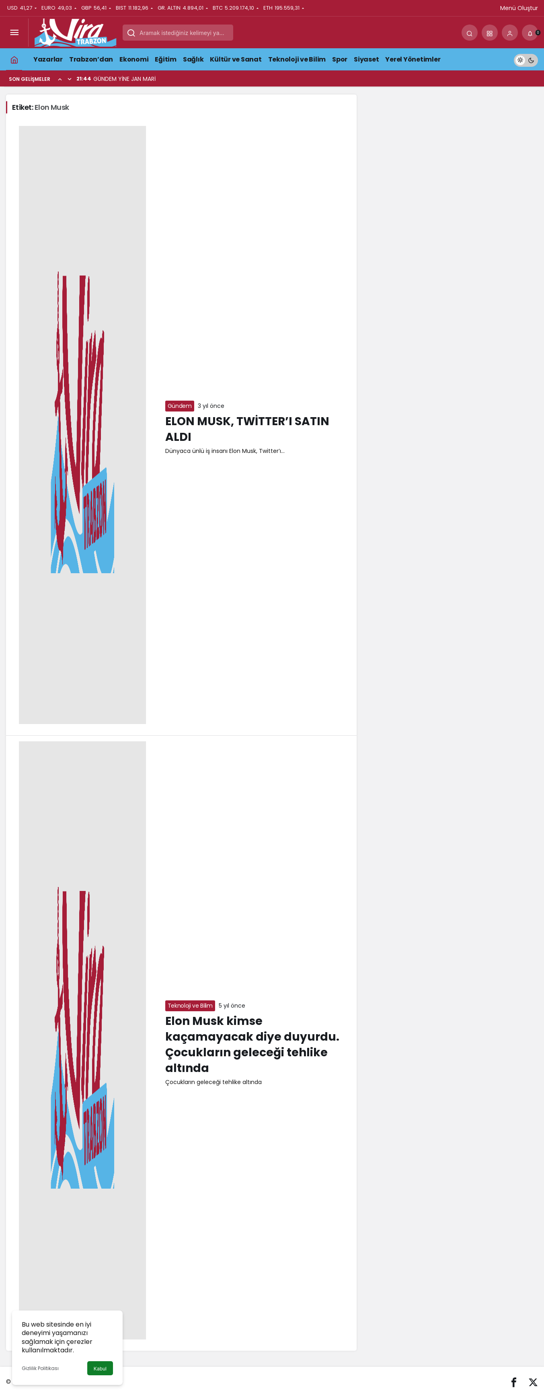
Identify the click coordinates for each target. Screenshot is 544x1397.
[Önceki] (60, 79)
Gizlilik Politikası (40, 1368)
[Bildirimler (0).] (530, 33)
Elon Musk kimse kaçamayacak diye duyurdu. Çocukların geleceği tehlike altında (252, 1044)
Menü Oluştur (519, 8)
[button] (490, 33)
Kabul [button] (100, 1369)
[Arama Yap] (470, 33)
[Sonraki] (69, 79)
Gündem (180, 406)
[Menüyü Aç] (14, 33)
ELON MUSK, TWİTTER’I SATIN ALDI (247, 429)
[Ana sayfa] (14, 59)
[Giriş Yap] (510, 33)
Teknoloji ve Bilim (190, 1006)
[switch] (526, 59)
